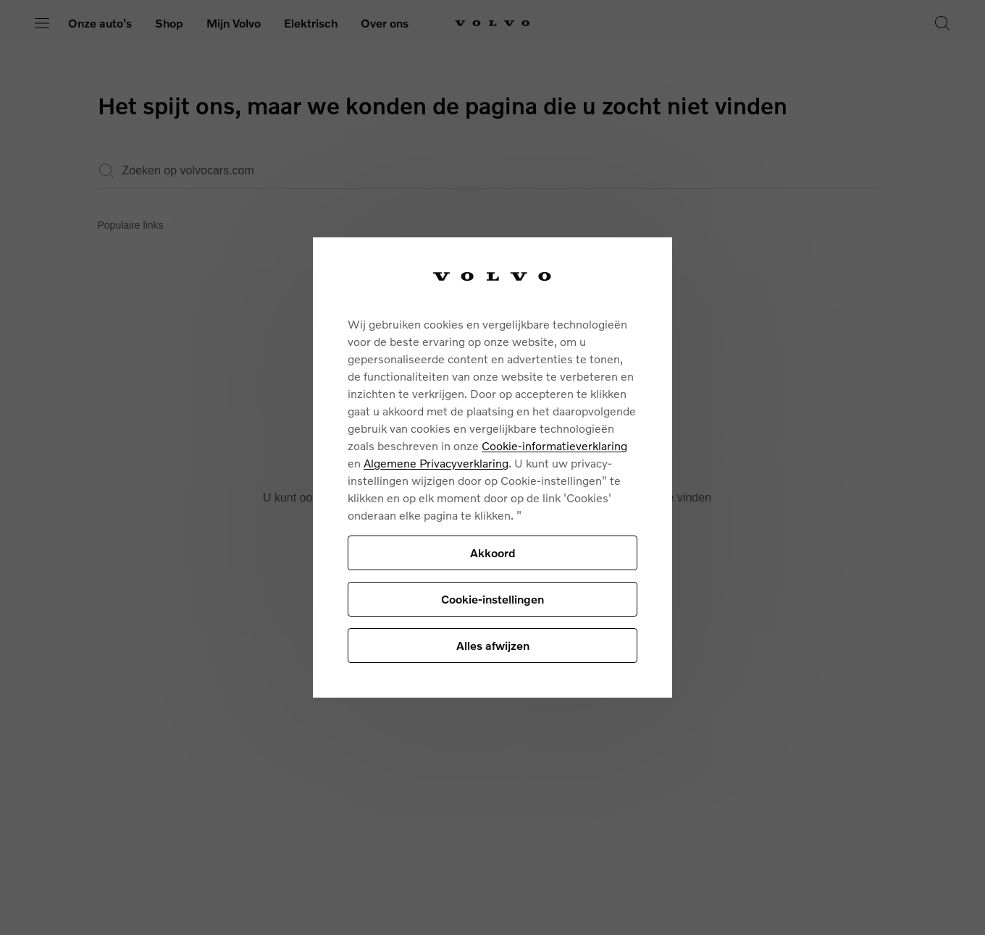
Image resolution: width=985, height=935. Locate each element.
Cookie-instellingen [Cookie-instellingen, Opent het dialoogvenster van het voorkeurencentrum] (492, 599)
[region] (492, 467)
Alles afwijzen (492, 645)
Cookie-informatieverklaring (554, 445)
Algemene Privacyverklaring (436, 463)
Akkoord (493, 552)
